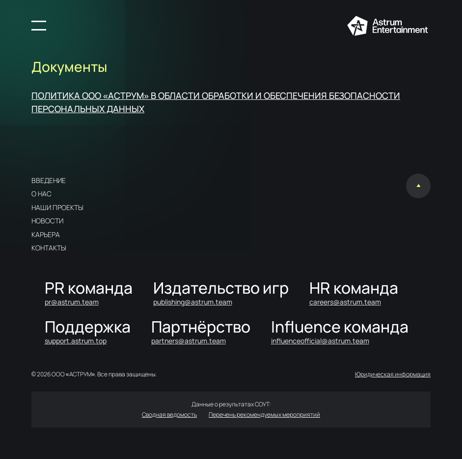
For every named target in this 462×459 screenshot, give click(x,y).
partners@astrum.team (188, 340)
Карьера (45, 234)
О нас (41, 193)
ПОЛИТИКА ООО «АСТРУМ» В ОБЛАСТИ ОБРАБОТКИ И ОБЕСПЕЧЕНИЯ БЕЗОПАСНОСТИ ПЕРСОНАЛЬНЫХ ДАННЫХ (215, 102)
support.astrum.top (76, 340)
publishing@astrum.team (192, 301)
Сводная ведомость (169, 414)
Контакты (48, 247)
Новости (47, 220)
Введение (48, 180)
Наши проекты (57, 207)
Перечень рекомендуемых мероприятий (264, 414)
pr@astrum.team (72, 301)
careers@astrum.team (345, 301)
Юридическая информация (393, 374)
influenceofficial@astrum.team (320, 340)
